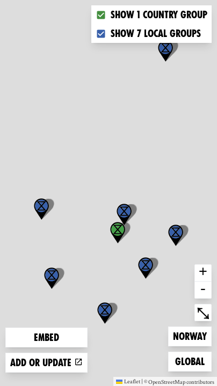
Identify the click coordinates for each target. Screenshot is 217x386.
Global (192, 360)
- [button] (203, 290)
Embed (46, 337)
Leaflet (128, 381)
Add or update (46, 362)
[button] (165, 51)
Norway (190, 335)
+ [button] (203, 272)
